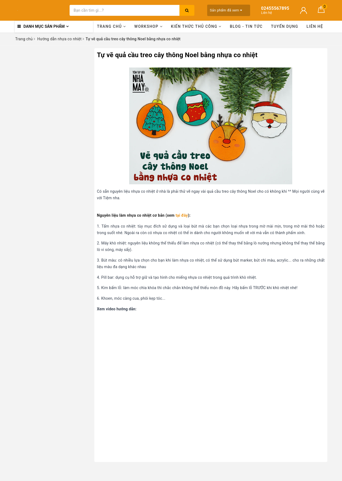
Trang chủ (111, 26)
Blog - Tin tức (246, 26)
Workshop (148, 26)
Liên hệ (315, 26)
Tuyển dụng (284, 26)
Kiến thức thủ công (196, 26)
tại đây (182, 215)
